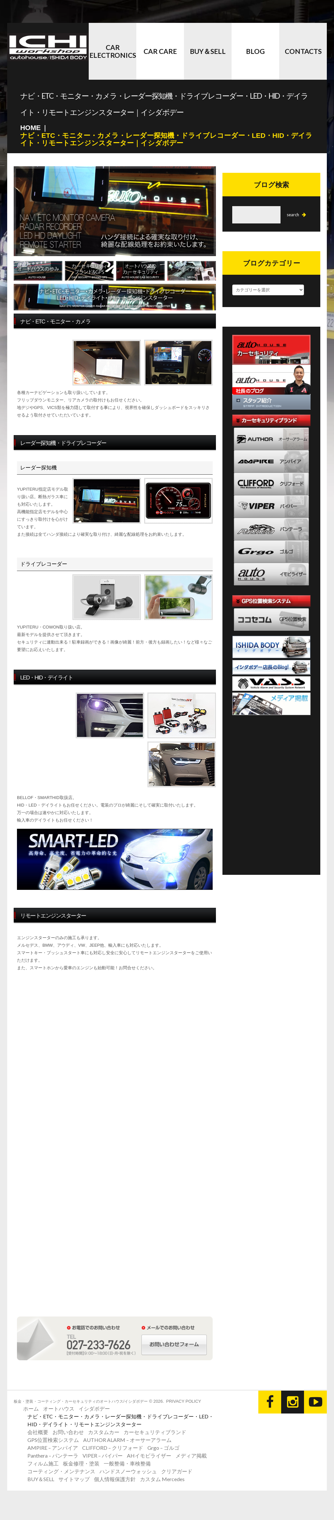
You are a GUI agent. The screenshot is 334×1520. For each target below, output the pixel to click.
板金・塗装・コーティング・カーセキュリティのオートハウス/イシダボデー (81, 1401)
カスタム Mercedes (162, 1479)
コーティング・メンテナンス (61, 1471)
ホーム (31, 1408)
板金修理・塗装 (81, 1463)
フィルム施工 (43, 1463)
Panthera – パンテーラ (52, 1455)
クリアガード (176, 1471)
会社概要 (37, 1432)
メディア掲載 (191, 1455)
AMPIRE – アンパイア (52, 1447)
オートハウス (58, 1408)
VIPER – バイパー (103, 1455)
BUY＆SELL (208, 51)
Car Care (160, 51)
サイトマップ (74, 1479)
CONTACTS (303, 51)
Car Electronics (112, 51)
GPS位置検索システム (53, 1439)
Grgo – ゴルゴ (163, 1447)
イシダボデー (94, 1408)
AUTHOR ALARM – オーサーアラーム (127, 1439)
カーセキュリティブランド (155, 1432)
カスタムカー (103, 1432)
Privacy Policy (183, 1400)
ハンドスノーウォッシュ (128, 1471)
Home (30, 127)
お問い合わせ (68, 1432)
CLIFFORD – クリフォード (112, 1447)
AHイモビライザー (149, 1455)
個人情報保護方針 (115, 1479)
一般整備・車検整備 (127, 1463)
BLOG (255, 51)
